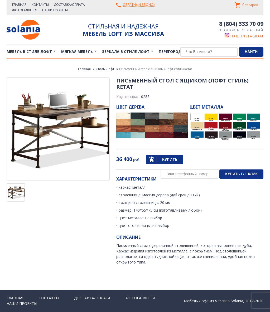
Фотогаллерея (24, 10)
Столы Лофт (105, 69)
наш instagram (244, 36)
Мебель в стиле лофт (29, 51)
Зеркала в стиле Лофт (126, 51)
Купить (169, 159)
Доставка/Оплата (69, 4)
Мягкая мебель (77, 51)
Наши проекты (55, 10)
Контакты (40, 4)
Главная (19, 4)
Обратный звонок (139, 5)
